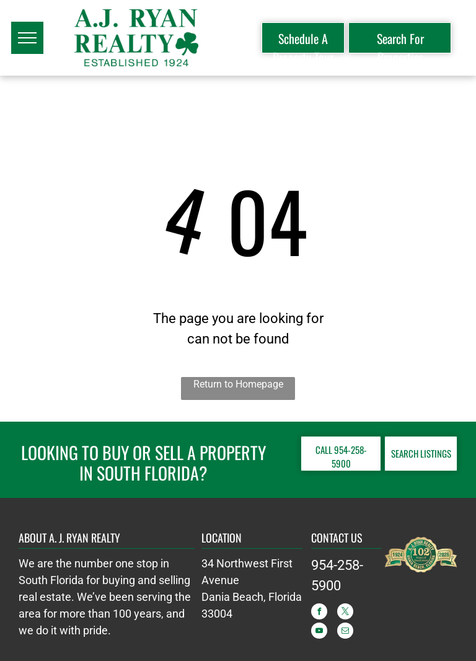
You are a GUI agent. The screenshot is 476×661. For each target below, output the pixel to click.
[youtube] (319, 632)
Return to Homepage (238, 384)
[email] (345, 632)
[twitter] (345, 613)
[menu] (27, 38)
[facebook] (319, 613)
